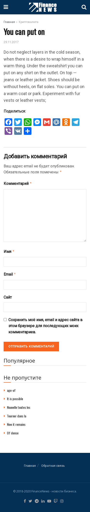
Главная (9, 22)
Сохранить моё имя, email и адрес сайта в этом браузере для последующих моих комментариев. (45, 324)
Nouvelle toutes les (18, 405)
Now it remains (16, 422)
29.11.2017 (11, 42)
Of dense (12, 430)
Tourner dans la (16, 413)
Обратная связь (53, 464)
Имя (9, 250)
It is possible (15, 396)
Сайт (8, 295)
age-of (11, 388)
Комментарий (18, 183)
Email (10, 272)
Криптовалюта (28, 22)
